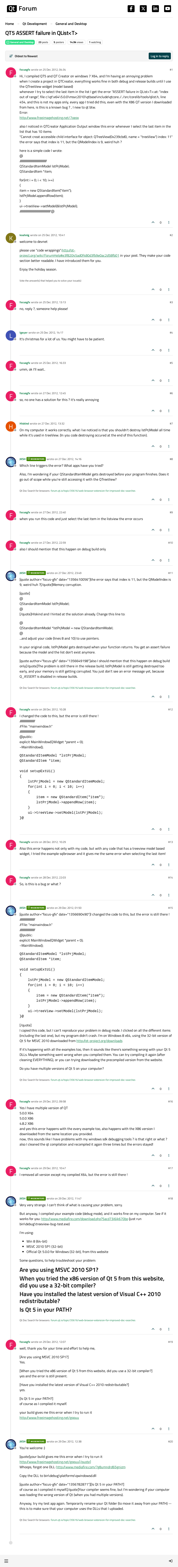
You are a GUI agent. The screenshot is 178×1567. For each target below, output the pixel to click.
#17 (170, 1168)
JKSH (23, 459)
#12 (170, 709)
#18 (170, 1198)
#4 (171, 332)
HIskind (24, 423)
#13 (170, 842)
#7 (171, 423)
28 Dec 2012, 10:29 (54, 842)
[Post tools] (169, 222)
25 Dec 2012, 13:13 (54, 302)
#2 (171, 235)
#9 (171, 512)
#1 (171, 69)
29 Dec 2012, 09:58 (54, 1101)
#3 (171, 302)
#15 (170, 908)
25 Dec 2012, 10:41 (53, 235)
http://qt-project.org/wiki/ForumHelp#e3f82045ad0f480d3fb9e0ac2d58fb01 (69, 253)
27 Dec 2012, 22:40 (54, 512)
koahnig (24, 235)
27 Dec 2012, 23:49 (69, 573)
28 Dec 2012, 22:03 (54, 877)
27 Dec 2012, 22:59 (54, 542)
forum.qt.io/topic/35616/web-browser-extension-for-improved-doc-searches (93, 491)
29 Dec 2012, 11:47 (69, 1198)
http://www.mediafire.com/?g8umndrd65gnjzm (90, 1467)
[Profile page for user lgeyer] (11, 335)
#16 (170, 1101)
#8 (171, 459)
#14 (170, 877)
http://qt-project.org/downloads (99, 1040)
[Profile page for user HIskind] (11, 426)
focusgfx (25, 69)
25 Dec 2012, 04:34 (54, 69)
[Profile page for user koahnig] (11, 238)
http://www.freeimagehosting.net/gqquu (49, 1417)
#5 (171, 363)
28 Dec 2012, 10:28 (54, 709)
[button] (6, 1561)
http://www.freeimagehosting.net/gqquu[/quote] (55, 1461)
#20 (170, 1441)
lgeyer (24, 332)
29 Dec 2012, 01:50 (69, 908)
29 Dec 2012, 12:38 (69, 1441)
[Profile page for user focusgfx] (11, 72)
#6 (171, 393)
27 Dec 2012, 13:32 (52, 423)
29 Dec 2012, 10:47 (54, 1168)
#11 (170, 573)
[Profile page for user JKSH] (11, 462)
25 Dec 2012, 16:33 (54, 363)
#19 (170, 1342)
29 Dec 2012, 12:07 (54, 1342)
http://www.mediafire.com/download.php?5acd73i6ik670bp (84, 1218)
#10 (170, 542)
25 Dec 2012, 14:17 (51, 332)
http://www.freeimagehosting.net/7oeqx (49, 117)
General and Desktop (20, 42)
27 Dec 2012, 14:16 (69, 459)
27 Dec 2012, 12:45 (54, 393)
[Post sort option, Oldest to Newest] (23, 56)
